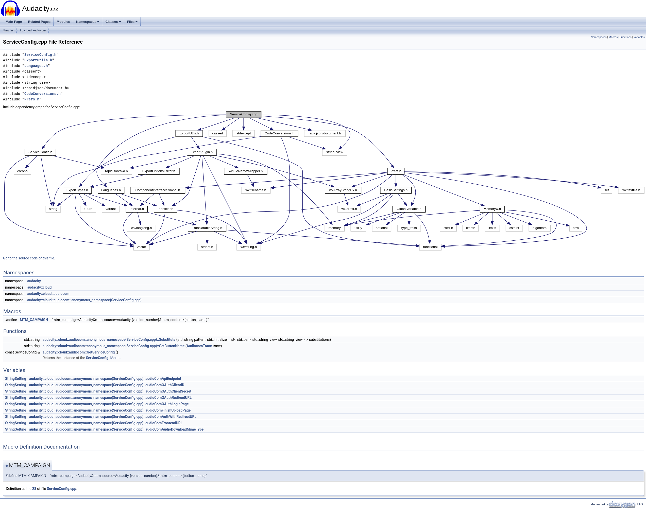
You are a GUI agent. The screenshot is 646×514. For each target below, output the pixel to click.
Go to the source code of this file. (29, 258)
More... (115, 358)
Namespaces (87, 22)
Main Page (14, 22)
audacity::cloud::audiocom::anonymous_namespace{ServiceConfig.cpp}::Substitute (109, 340)
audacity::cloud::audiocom (48, 294)
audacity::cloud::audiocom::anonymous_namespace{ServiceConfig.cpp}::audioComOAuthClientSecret (110, 391)
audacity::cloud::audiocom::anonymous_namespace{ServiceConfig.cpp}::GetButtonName (113, 346)
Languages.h (36, 65)
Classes (113, 22)
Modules (63, 22)
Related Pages (39, 22)
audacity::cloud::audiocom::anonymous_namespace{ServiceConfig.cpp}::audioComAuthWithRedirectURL (112, 417)
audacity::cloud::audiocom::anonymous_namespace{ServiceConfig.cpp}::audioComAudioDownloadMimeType (116, 429)
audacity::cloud (39, 287)
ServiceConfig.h (40, 54)
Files (132, 22)
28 (34, 489)
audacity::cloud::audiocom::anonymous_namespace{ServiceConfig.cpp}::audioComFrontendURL (106, 423)
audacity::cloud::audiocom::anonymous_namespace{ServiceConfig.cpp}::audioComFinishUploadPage (110, 410)
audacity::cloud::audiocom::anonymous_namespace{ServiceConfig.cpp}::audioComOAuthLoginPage (109, 404)
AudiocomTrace (199, 346)
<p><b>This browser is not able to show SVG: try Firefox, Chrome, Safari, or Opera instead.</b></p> (324, 181)
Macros (613, 37)
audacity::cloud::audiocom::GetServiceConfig (79, 352)
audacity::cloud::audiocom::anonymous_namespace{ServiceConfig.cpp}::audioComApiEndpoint (105, 379)
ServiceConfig (97, 358)
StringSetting (15, 379)
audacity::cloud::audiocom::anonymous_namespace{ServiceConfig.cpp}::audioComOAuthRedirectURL (110, 398)
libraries (8, 30)
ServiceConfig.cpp (61, 489)
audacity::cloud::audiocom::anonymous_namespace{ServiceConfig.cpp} (84, 300)
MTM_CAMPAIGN (34, 320)
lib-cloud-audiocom (33, 30)
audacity (34, 281)
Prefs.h (31, 99)
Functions (626, 37)
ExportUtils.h (38, 60)
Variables (639, 37)
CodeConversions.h (42, 93)
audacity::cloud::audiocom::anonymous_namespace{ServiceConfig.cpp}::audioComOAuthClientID (106, 385)
